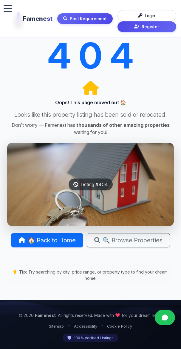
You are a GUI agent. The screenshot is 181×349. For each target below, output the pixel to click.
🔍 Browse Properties (128, 240)
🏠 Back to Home (47, 240)
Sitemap (56, 326)
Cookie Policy (119, 326)
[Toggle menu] (8, 8)
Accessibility (85, 326)
